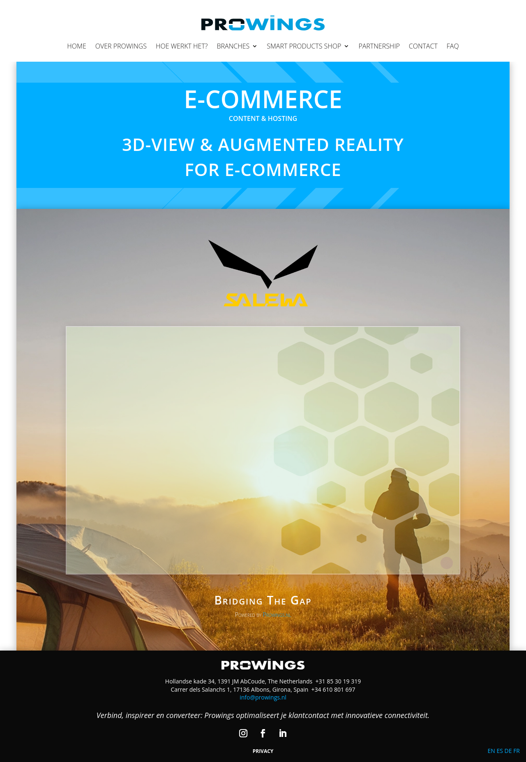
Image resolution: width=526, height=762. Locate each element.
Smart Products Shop (304, 46)
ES (499, 751)
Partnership (378, 46)
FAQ (453, 46)
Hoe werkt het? (182, 46)
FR (516, 751)
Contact (423, 46)
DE (508, 751)
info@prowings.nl (263, 697)
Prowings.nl (277, 614)
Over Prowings (121, 46)
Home (76, 46)
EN (491, 751)
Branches (233, 46)
